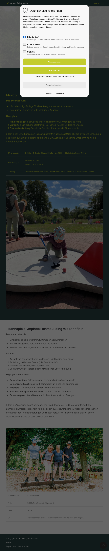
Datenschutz (49, 93)
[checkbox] (24, 37)
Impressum (60, 93)
